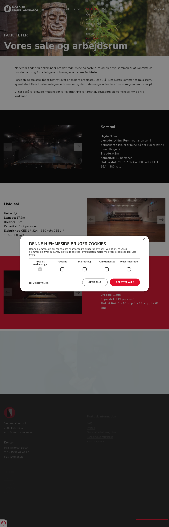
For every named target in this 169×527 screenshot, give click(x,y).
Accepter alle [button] (125, 281)
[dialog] (84, 263)
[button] (39, 283)
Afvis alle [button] (95, 281)
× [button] (143, 239)
